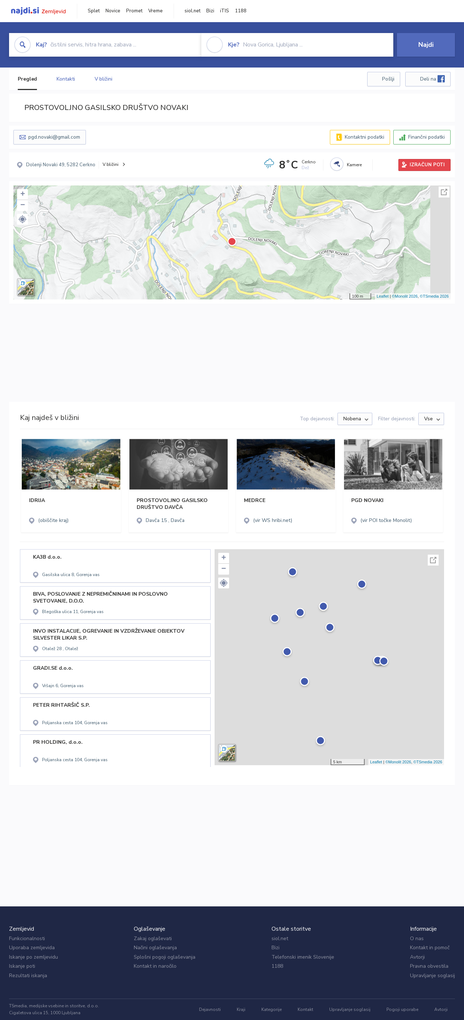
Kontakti (66, 79)
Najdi (426, 44)
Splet (94, 11)
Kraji (241, 1009)
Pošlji (388, 79)
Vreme (155, 11)
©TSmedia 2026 (434, 296)
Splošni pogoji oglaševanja (164, 957)
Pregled (27, 79)
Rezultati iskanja (28, 975)
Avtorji (417, 957)
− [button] (22, 205)
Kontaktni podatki (364, 137)
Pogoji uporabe (402, 1009)
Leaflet (383, 296)
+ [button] (22, 194)
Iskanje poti (22, 966)
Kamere (354, 165)
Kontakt (305, 1009)
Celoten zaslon (444, 192)
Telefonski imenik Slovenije (303, 957)
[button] (22, 219)
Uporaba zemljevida (32, 947)
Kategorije (271, 1009)
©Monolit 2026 (405, 296)
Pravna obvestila (429, 966)
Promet (134, 11)
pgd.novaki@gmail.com (54, 137)
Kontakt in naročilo (155, 966)
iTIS (224, 11)
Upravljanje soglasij (432, 975)
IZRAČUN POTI (427, 165)
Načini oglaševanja (155, 947)
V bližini (103, 79)
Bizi (210, 11)
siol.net (192, 11)
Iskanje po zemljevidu (33, 957)
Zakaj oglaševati (153, 938)
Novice (112, 11)
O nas (417, 938)
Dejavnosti (210, 1009)
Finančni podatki (426, 137)
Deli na (432, 78)
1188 (240, 11)
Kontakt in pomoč (430, 947)
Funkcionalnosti (27, 938)
